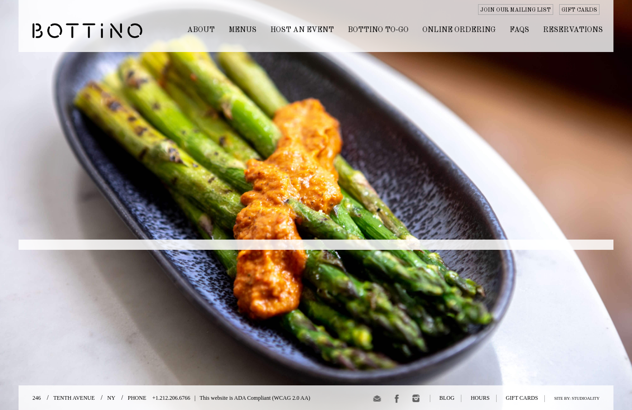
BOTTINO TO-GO (378, 30)
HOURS (480, 398)
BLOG (447, 398)
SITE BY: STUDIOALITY (577, 398)
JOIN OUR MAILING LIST (515, 10)
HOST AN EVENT (302, 30)
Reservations (573, 30)
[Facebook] (396, 400)
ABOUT (201, 30)
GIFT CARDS (579, 10)
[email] (377, 400)
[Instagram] (416, 400)
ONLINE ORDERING (459, 30)
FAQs (519, 30)
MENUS (242, 30)
